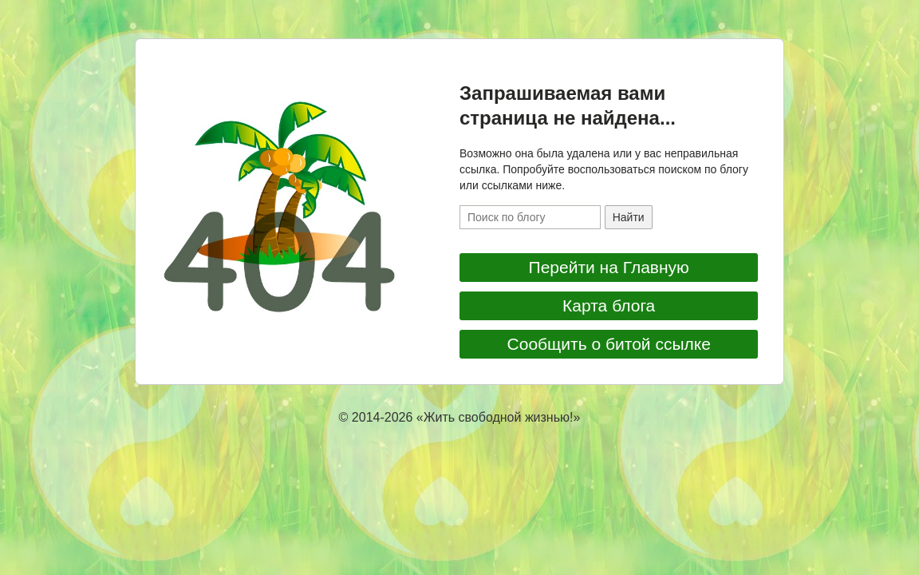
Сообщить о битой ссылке (609, 344)
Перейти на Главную (609, 267)
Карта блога (608, 305)
